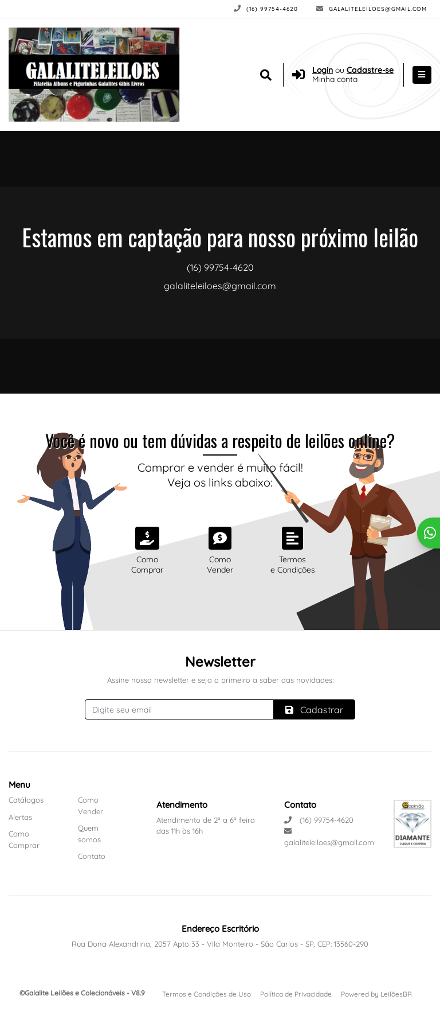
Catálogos (26, 799)
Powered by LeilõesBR (376, 994)
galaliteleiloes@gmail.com (371, 9)
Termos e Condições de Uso (206, 994)
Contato (91, 856)
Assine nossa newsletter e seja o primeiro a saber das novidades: (220, 679)
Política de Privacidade (296, 994)
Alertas (20, 817)
